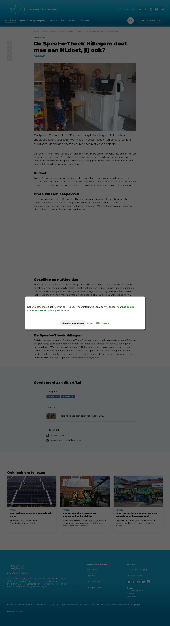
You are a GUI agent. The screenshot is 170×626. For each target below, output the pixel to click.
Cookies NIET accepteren (101, 323)
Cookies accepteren (72, 323)
